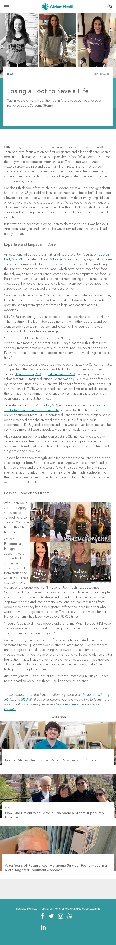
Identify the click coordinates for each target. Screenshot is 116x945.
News (10, 74)
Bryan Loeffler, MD (28, 374)
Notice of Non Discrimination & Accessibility (77, 908)
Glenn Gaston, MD (61, 374)
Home (58, 6)
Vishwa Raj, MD (46, 405)
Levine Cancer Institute (69, 259)
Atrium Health (31, 908)
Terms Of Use (47, 908)
